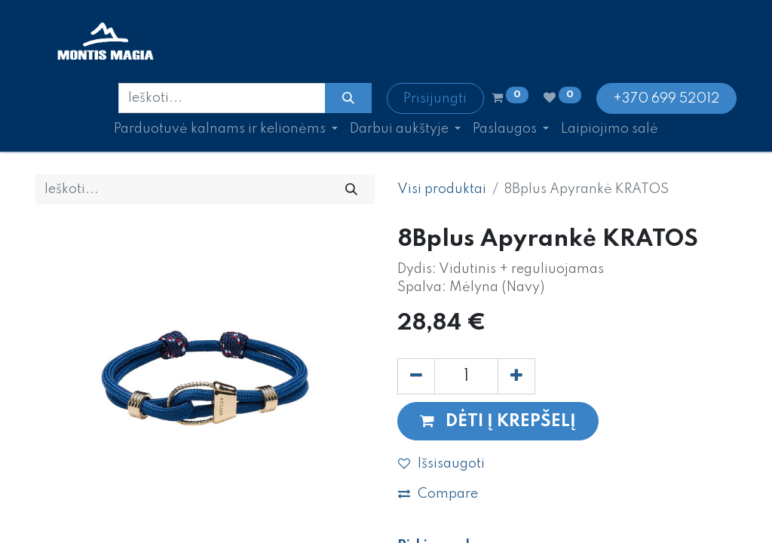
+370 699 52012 (666, 99)
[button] (498, 421)
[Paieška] (348, 98)
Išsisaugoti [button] (441, 464)
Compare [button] (438, 494)
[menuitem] (609, 129)
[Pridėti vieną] (516, 376)
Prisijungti (435, 99)
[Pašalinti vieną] (416, 376)
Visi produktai (441, 189)
